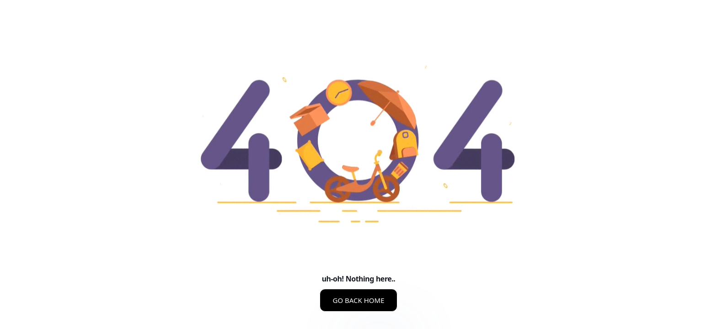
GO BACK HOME (358, 300)
